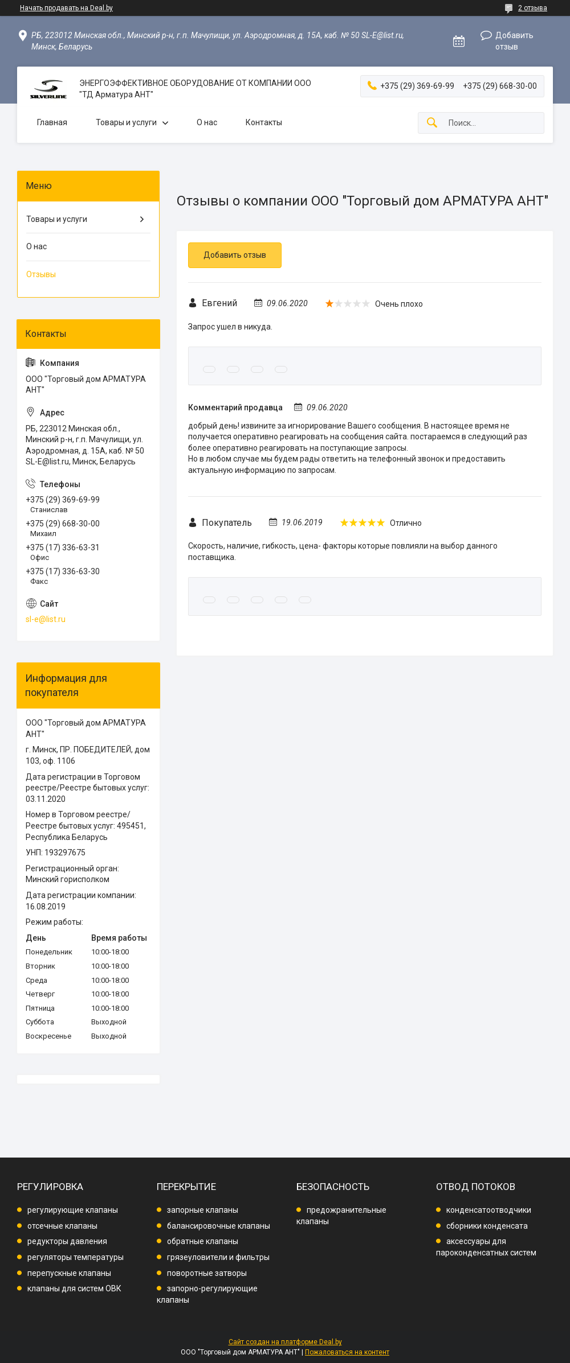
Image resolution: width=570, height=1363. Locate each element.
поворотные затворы (207, 1273)
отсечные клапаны (62, 1225)
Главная (52, 122)
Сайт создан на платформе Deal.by (285, 1342)
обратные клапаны (202, 1241)
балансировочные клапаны (218, 1225)
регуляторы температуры (75, 1257)
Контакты (264, 122)
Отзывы (41, 274)
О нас (207, 122)
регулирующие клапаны (72, 1209)
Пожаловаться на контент (347, 1352)
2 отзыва (532, 8)
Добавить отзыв (514, 41)
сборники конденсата (487, 1225)
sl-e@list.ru (46, 619)
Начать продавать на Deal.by (66, 8)
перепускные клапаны (69, 1273)
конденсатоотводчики (488, 1209)
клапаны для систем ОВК (74, 1288)
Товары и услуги (126, 122)
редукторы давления (67, 1241)
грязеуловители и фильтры (218, 1257)
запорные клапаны (202, 1209)
